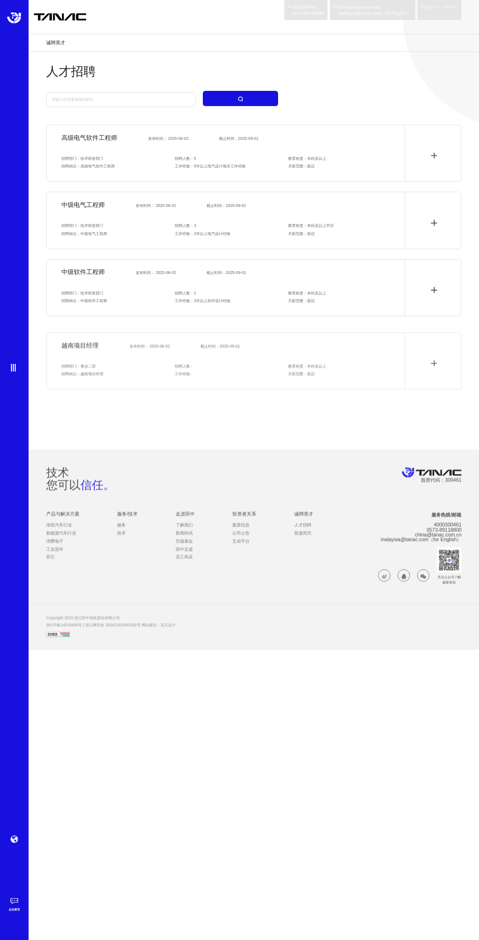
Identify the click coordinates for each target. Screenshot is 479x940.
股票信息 (240, 533)
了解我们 (184, 533)
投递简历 (302, 541)
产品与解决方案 (63, 521)
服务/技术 (127, 521)
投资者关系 (244, 521)
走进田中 (185, 521)
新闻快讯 (184, 541)
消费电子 (54, 549)
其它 (50, 565)
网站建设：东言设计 (158, 633)
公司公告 (240, 541)
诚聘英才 (303, 521)
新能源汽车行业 (61, 541)
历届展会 (184, 549)
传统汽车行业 (59, 533)
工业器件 (54, 557)
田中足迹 (184, 557)
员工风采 (184, 565)
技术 (121, 541)
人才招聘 (302, 533)
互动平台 (240, 549)
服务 (121, 533)
